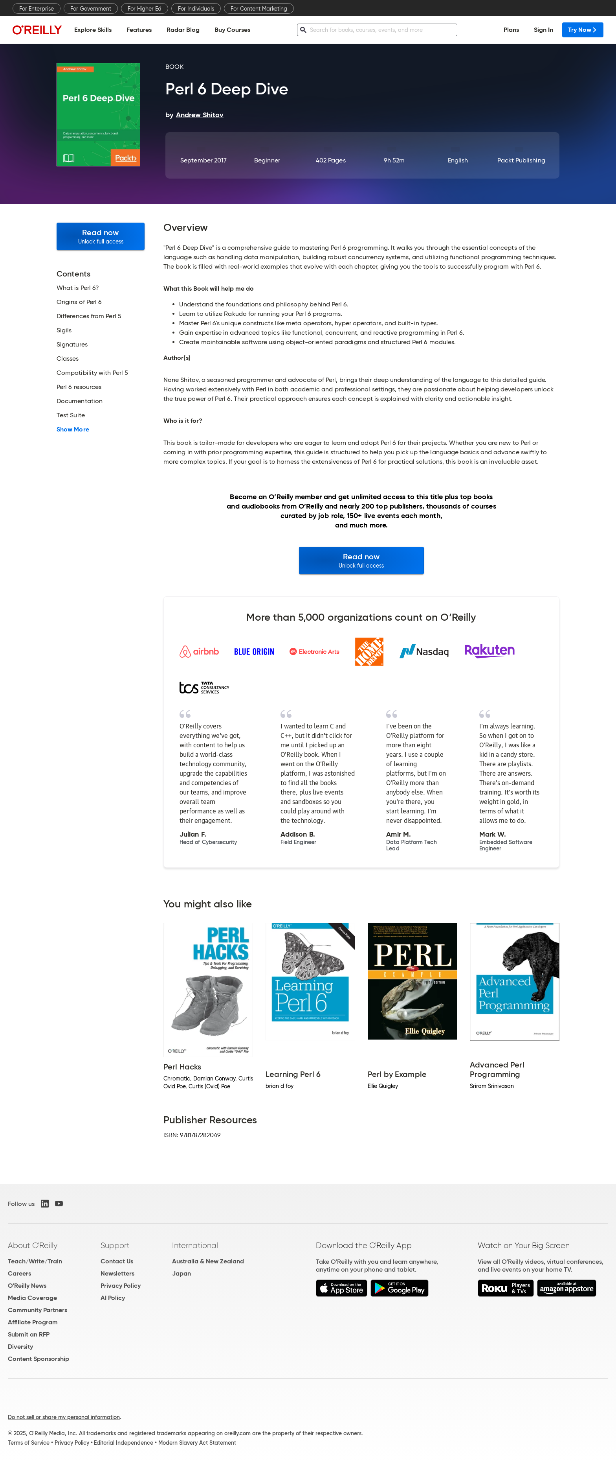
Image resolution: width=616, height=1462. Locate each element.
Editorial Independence (123, 1442)
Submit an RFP (29, 1334)
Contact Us (117, 1261)
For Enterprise (36, 8)
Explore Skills (93, 30)
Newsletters (117, 1273)
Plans (511, 30)
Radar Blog (183, 30)
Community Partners (37, 1310)
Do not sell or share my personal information (64, 1417)
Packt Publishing (521, 160)
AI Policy (113, 1298)
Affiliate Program (33, 1322)
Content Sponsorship (38, 1359)
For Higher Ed (144, 8)
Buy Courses (232, 30)
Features (139, 30)
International (195, 1245)
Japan (181, 1273)
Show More (73, 429)
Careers (19, 1273)
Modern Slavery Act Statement (197, 1442)
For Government (90, 8)
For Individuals (196, 8)
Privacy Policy (121, 1285)
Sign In (543, 30)
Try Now (583, 30)
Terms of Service (29, 1442)
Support (115, 1245)
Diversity (20, 1346)
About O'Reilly (32, 1245)
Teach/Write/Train (35, 1261)
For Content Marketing (259, 8)
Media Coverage (32, 1298)
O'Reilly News (27, 1285)
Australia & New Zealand (208, 1261)
